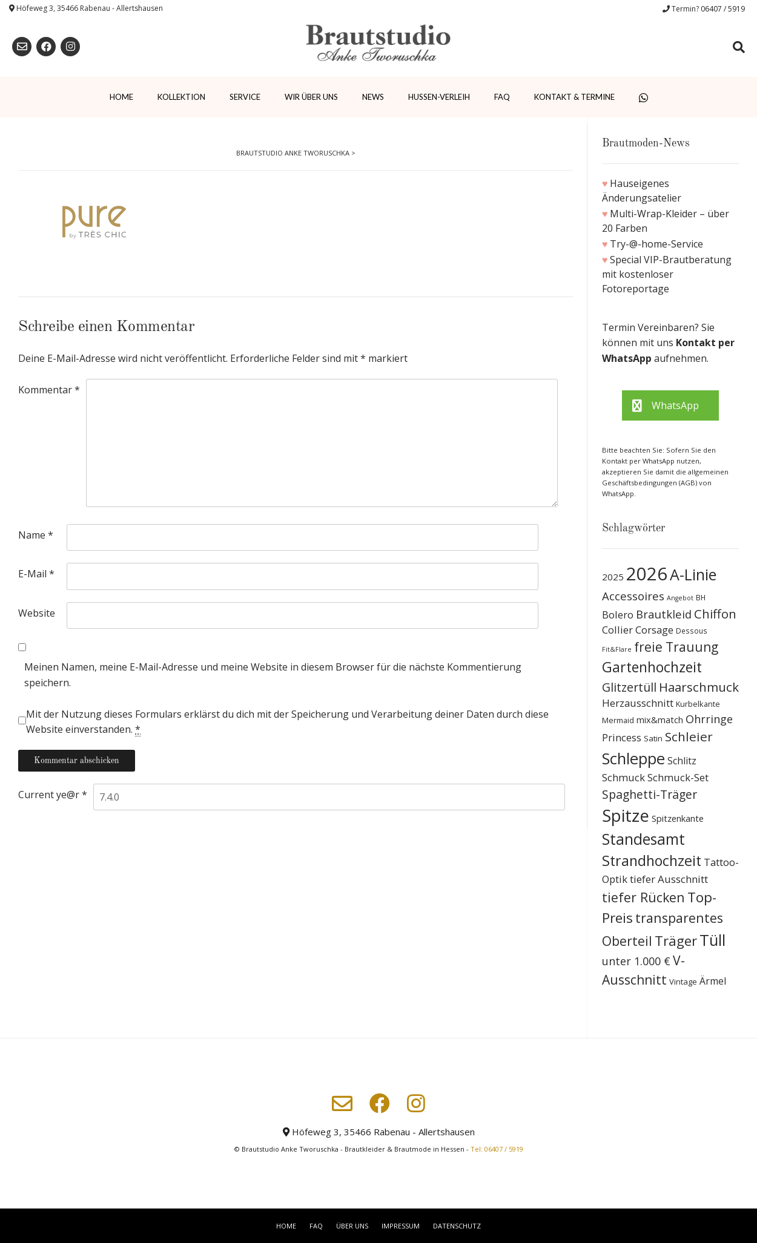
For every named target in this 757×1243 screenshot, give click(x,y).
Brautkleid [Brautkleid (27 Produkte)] (664, 614)
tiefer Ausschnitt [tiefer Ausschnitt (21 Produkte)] (669, 879)
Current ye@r (52, 794)
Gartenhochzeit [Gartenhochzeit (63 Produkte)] (652, 667)
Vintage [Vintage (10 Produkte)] (683, 981)
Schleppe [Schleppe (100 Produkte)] (633, 758)
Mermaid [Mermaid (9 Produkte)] (618, 720)
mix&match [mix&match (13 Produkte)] (659, 719)
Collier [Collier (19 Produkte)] (617, 630)
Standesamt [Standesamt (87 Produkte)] (643, 839)
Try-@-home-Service (656, 244)
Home (121, 97)
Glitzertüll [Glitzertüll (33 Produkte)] (629, 687)
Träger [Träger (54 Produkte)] (676, 940)
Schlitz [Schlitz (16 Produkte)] (681, 760)
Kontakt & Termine (574, 97)
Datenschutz (457, 1225)
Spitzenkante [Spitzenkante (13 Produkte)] (678, 818)
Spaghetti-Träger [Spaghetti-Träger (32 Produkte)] (649, 794)
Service (245, 97)
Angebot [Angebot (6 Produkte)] (680, 598)
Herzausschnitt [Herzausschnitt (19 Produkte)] (637, 703)
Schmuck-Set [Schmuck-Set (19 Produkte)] (678, 777)
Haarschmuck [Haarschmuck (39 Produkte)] (699, 686)
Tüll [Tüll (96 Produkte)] (712, 940)
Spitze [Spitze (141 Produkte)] (625, 815)
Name (35, 535)
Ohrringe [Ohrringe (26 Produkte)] (709, 719)
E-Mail (36, 573)
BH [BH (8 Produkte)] (701, 597)
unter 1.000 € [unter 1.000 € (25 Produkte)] (636, 961)
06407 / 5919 (723, 9)
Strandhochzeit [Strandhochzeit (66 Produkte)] (651, 860)
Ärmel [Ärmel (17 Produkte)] (712, 981)
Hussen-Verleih (439, 97)
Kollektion (181, 97)
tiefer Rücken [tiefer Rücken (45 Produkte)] (643, 897)
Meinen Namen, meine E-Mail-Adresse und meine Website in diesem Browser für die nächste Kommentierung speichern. (272, 674)
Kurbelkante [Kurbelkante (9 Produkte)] (698, 704)
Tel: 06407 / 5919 (497, 1148)
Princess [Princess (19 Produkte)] (621, 737)
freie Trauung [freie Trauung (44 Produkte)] (676, 646)
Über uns (352, 1225)
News (373, 97)
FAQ (502, 97)
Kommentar (49, 389)
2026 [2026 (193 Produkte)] (646, 574)
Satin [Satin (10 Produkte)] (653, 738)
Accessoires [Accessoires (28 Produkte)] (633, 595)
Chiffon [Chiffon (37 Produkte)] (715, 613)
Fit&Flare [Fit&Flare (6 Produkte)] (617, 649)
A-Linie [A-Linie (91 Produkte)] (693, 574)
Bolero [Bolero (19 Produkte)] (617, 615)
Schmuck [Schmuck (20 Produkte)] (623, 777)
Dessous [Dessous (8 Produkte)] (691, 631)
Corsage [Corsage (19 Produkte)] (654, 630)
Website (36, 613)
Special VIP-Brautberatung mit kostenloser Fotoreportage (667, 274)
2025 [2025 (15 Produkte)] (613, 577)
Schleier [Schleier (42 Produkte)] (689, 736)
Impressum (401, 1225)
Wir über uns (311, 97)
